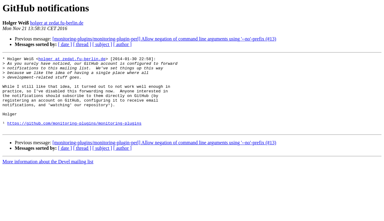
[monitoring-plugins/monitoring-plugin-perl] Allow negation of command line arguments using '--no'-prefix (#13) (164, 38)
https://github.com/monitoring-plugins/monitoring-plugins (74, 137)
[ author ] (122, 44)
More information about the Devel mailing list (47, 176)
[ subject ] (102, 44)
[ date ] (65, 44)
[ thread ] (82, 44)
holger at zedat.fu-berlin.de (56, 22)
